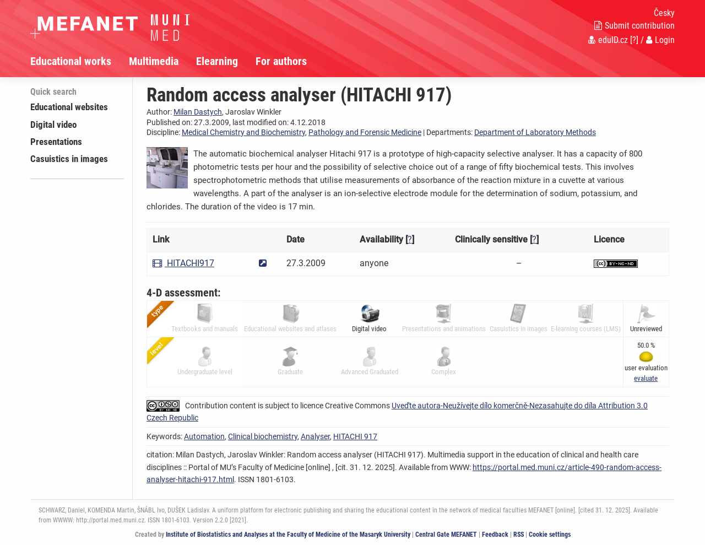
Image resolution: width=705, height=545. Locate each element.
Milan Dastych (197, 111)
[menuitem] (79, 61)
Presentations (56, 141)
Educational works (70, 61)
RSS (518, 534)
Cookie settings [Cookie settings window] (550, 534)
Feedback (495, 534)
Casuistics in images (69, 158)
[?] (634, 40)
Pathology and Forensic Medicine (364, 132)
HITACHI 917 (355, 436)
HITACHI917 (183, 263)
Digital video (53, 124)
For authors (281, 61)
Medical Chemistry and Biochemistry (243, 132)
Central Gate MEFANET (446, 534)
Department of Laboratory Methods (535, 132)
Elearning (217, 61)
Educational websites (69, 106)
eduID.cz (608, 40)
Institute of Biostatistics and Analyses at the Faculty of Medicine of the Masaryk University (288, 534)
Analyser (315, 436)
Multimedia (153, 61)
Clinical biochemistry (262, 436)
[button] (646, 378)
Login (660, 40)
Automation (204, 436)
